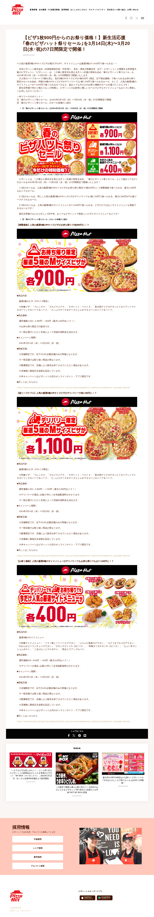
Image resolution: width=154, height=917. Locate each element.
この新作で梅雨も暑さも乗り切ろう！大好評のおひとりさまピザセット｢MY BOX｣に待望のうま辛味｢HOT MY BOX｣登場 (77, 790)
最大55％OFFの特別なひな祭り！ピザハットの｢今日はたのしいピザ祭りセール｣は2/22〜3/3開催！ (123, 780)
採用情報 (65, 10)
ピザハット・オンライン (20, 910)
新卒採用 (38, 857)
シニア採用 (37, 848)
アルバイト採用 (37, 866)
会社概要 (42, 10)
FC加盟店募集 (54, 10)
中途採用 (38, 839)
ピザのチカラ (15, 908)
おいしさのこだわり (78, 10)
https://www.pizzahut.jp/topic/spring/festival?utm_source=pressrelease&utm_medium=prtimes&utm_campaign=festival (73, 387)
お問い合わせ (132, 10)
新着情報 (33, 10)
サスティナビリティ (97, 10)
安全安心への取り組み (116, 10)
